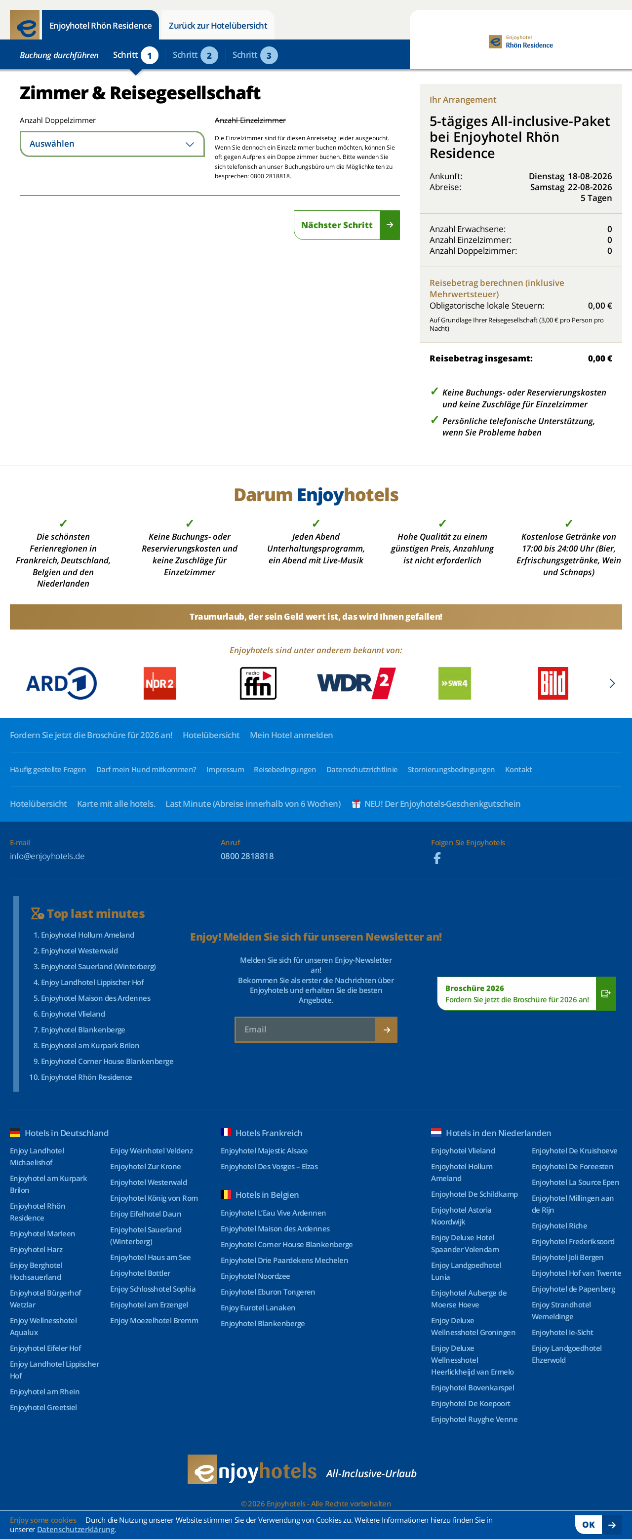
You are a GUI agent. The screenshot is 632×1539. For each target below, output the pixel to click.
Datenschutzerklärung (76, 1529)
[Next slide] (612, 683)
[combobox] (112, 144)
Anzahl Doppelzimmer (55, 120)
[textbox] (112, 144)
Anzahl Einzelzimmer (250, 120)
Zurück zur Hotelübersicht (218, 25)
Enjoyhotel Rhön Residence (100, 25)
